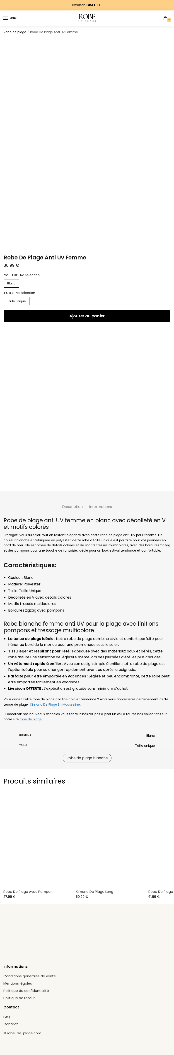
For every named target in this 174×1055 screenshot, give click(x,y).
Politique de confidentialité (26, 990)
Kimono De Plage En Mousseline (55, 704)
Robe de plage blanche (87, 758)
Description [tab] (72, 506)
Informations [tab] (100, 506)
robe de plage (31, 719)
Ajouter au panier (87, 316)
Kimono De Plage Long (94, 891)
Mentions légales (17, 983)
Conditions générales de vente (29, 976)
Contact (10, 1024)
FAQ (6, 1016)
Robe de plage (15, 32)
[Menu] (10, 18)
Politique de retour (19, 997)
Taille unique (16, 301)
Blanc (11, 283)
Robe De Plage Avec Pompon (28, 891)
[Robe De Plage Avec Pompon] (38, 840)
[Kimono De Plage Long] (110, 840)
